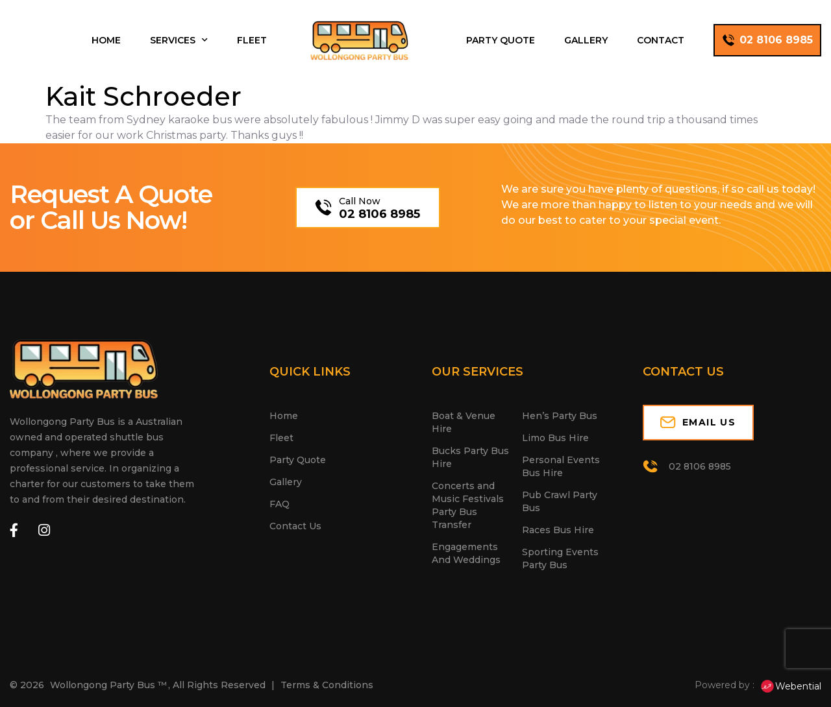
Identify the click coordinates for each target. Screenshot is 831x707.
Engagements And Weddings (466, 553)
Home (106, 40)
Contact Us (295, 526)
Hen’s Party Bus (559, 416)
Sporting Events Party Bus (560, 558)
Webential (790, 686)
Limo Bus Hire (555, 438)
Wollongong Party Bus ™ (108, 685)
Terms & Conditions (326, 685)
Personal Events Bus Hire (561, 466)
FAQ (279, 504)
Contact (660, 40)
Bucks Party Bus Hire (470, 457)
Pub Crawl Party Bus (559, 501)
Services (179, 40)
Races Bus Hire (558, 530)
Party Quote (500, 40)
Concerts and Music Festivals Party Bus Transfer (468, 505)
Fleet (252, 40)
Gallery (586, 40)
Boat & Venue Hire (463, 422)
